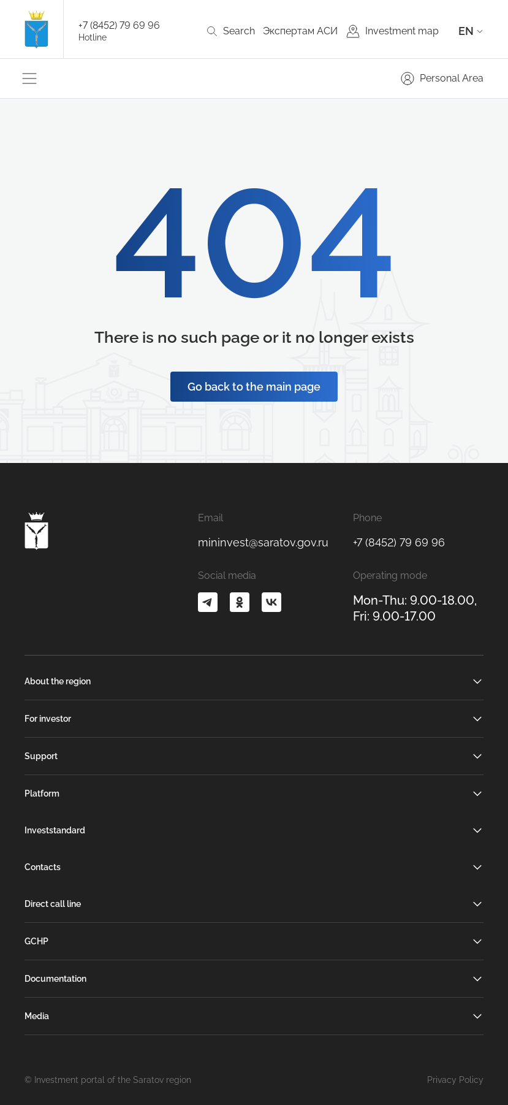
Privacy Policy (455, 1080)
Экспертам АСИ (300, 31)
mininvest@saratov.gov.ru (263, 542)
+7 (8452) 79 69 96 (119, 25)
